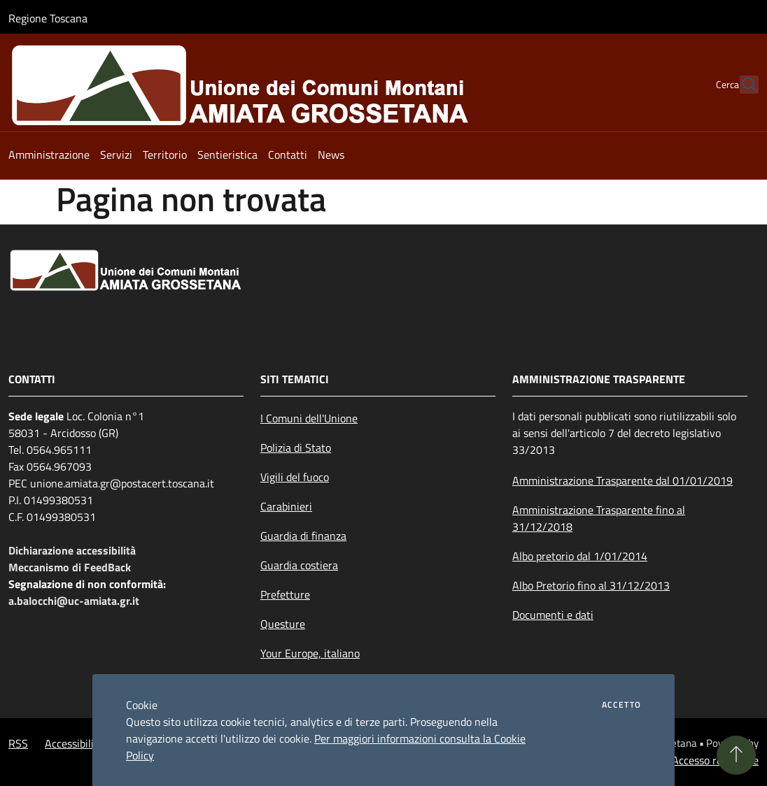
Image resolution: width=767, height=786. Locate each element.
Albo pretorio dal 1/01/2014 (579, 556)
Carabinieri (286, 506)
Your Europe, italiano (310, 653)
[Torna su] (736, 755)
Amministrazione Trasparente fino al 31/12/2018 (598, 518)
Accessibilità (74, 743)
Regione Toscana (47, 18)
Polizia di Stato (295, 447)
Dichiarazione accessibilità (72, 550)
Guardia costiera (299, 565)
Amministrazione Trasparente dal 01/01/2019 (622, 480)
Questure (282, 623)
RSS (18, 743)
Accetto (621, 705)
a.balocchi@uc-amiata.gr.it (73, 600)
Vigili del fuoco (294, 477)
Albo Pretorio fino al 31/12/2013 (591, 585)
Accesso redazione (715, 760)
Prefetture (285, 594)
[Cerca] (742, 84)
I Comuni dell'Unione (309, 418)
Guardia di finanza (303, 535)
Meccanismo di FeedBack (69, 567)
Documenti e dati (552, 614)
